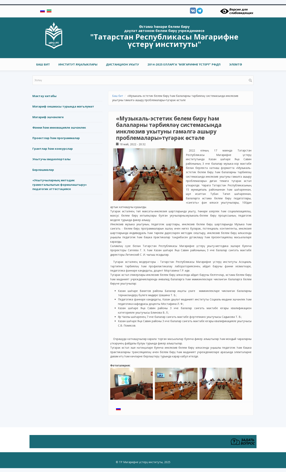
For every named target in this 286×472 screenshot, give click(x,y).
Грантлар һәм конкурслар (52, 148)
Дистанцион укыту (122, 64)
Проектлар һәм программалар (56, 138)
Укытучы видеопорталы (51, 159)
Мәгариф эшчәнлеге (48, 117)
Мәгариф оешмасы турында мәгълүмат (63, 106)
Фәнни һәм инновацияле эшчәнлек (59, 127)
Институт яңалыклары (77, 64)
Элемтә (235, 64)
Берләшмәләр (43, 170)
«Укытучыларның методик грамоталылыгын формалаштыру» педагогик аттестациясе (59, 184)
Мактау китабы (44, 96)
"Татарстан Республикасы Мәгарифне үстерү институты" (164, 40)
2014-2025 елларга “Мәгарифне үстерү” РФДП (184, 64)
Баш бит (43, 64)
